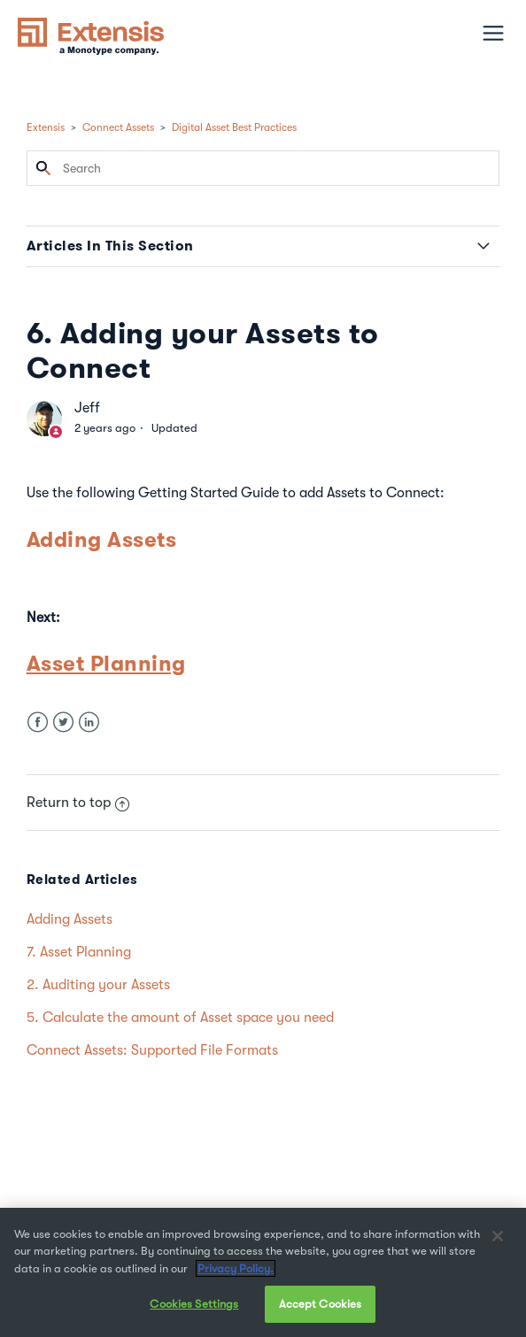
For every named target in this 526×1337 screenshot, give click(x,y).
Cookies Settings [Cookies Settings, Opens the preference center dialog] (194, 1303)
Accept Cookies (320, 1303)
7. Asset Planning (79, 952)
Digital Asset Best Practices (234, 127)
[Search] (263, 168)
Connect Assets (118, 127)
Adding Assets (102, 539)
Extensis (46, 127)
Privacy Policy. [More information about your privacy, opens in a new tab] (235, 1268)
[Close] (497, 1236)
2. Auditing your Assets (98, 985)
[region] (263, 1272)
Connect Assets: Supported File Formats (152, 1050)
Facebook (38, 722)
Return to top (78, 803)
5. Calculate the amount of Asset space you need (180, 1018)
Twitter (63, 722)
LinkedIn (89, 722)
